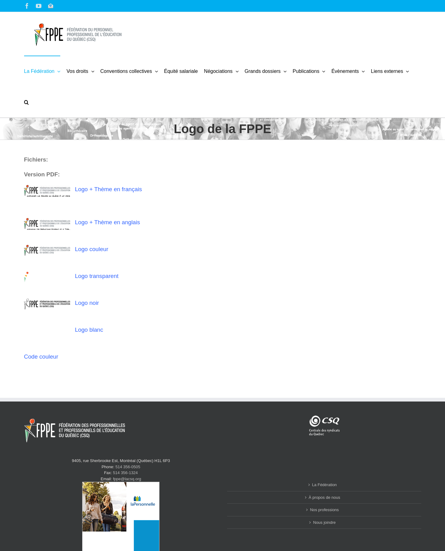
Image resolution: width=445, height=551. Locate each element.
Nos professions (324, 509)
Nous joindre (324, 522)
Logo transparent (96, 276)
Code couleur (41, 356)
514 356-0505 (128, 467)
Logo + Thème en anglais (107, 222)
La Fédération (324, 484)
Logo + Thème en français (108, 189)
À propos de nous (324, 497)
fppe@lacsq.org (127, 479)
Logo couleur (91, 249)
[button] (26, 101)
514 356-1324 (125, 472)
